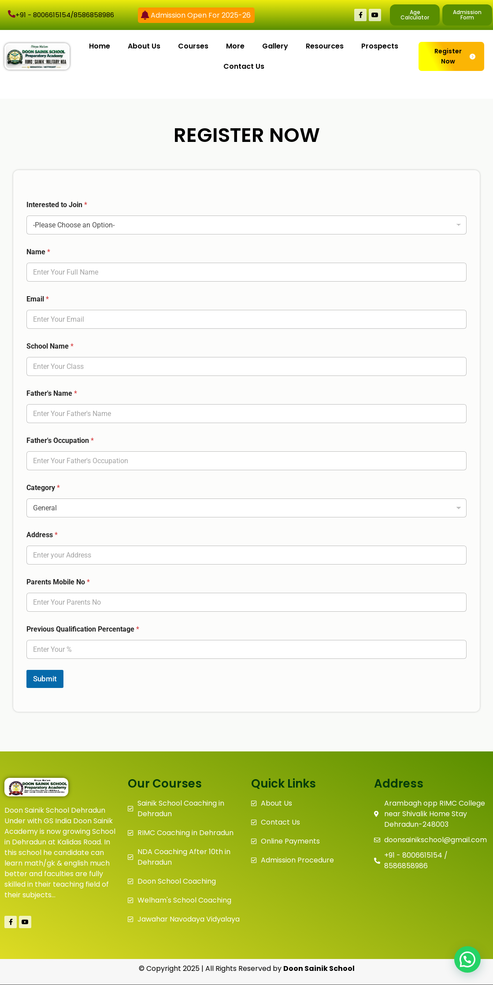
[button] (467, 959)
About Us (144, 46)
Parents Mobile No (58, 582)
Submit (45, 678)
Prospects (379, 46)
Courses (193, 46)
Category (43, 487)
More (235, 46)
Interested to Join (56, 205)
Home (99, 46)
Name (38, 252)
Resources (325, 46)
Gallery (275, 46)
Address (42, 535)
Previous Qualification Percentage (82, 629)
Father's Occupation (60, 440)
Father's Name (51, 393)
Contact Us (243, 66)
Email (37, 299)
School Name (50, 346)
